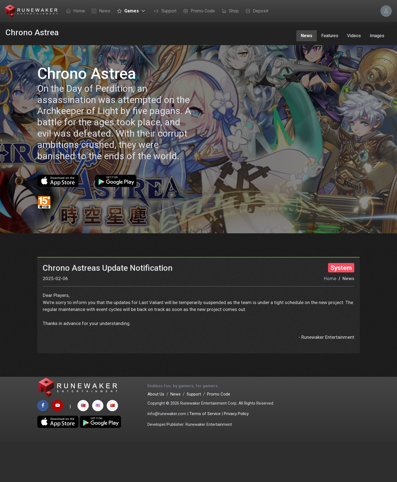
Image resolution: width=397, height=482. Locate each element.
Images (377, 35)
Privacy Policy (236, 454)
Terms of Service (205, 454)
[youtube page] (57, 446)
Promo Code (198, 11)
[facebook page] (43, 446)
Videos (354, 35)
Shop (229, 11)
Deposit (255, 11)
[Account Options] (386, 11)
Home (74, 11)
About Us (155, 435)
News (99, 11)
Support (163, 11)
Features (329, 35)
